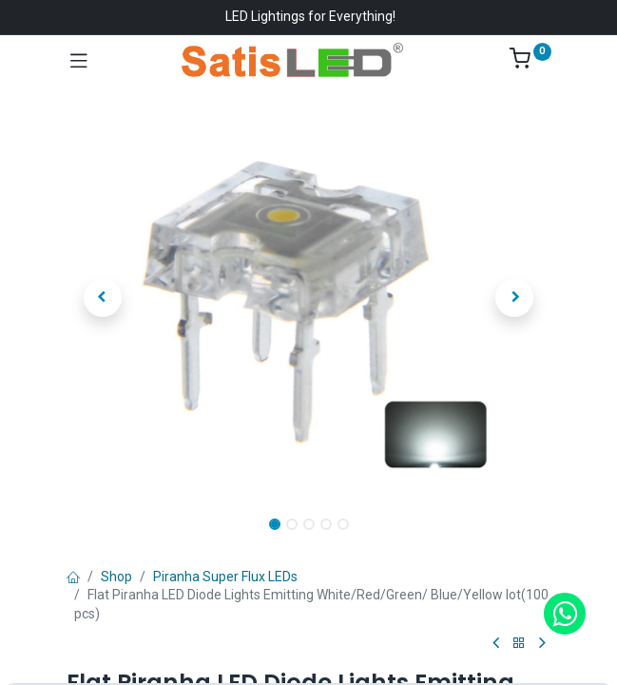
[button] (103, 298)
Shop (116, 576)
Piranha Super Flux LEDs (225, 576)
